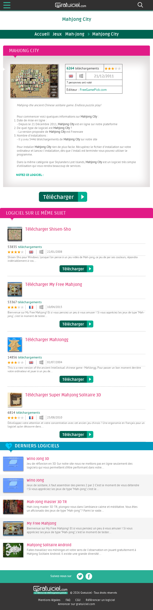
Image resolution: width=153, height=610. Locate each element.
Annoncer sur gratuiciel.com (76, 604)
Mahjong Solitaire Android (49, 545)
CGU (78, 600)
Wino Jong (35, 480)
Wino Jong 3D (38, 459)
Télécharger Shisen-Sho (76, 268)
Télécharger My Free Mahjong (76, 324)
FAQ (68, 600)
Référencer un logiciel (100, 600)
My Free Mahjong (41, 523)
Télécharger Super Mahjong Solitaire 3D (76, 434)
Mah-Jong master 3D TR (47, 502)
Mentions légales (49, 600)
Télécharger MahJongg (76, 379)
